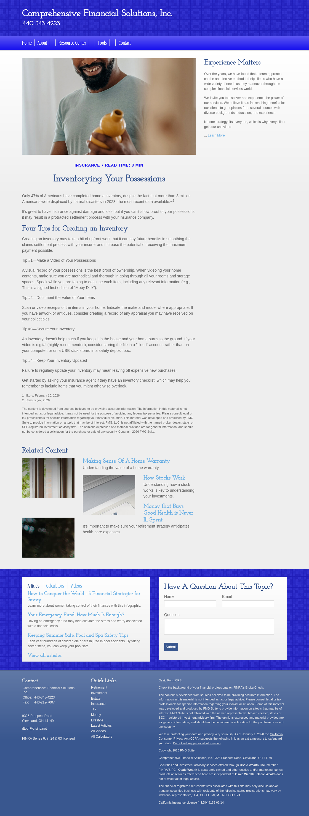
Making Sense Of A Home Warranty (126, 461)
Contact (124, 42)
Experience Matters (232, 62)
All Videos (98, 731)
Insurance (98, 704)
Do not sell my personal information (196, 743)
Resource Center (72, 42)
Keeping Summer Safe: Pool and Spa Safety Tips (78, 635)
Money (96, 715)
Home (27, 42)
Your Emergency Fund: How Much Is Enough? (76, 615)
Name (169, 596)
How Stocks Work (164, 478)
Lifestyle (97, 720)
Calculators (55, 585)
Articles (33, 585)
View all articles (44, 655)
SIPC (172, 769)
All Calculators (101, 737)
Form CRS (174, 680)
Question (172, 614)
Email (227, 596)
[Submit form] (171, 647)
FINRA (163, 769)
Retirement (99, 687)
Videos (76, 585)
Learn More (216, 135)
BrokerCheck (254, 687)
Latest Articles (101, 725)
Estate (95, 698)
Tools (102, 42)
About (42, 42)
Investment (99, 693)
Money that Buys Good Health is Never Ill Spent (168, 513)
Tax (93, 709)
